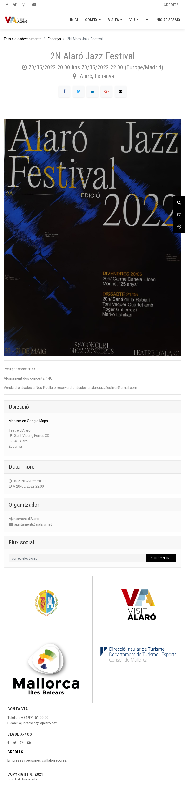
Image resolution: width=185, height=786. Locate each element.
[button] (147, 19)
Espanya (54, 39)
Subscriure (161, 558)
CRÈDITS (15, 752)
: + (21, 717)
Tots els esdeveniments (22, 39)
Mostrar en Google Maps (28, 421)
